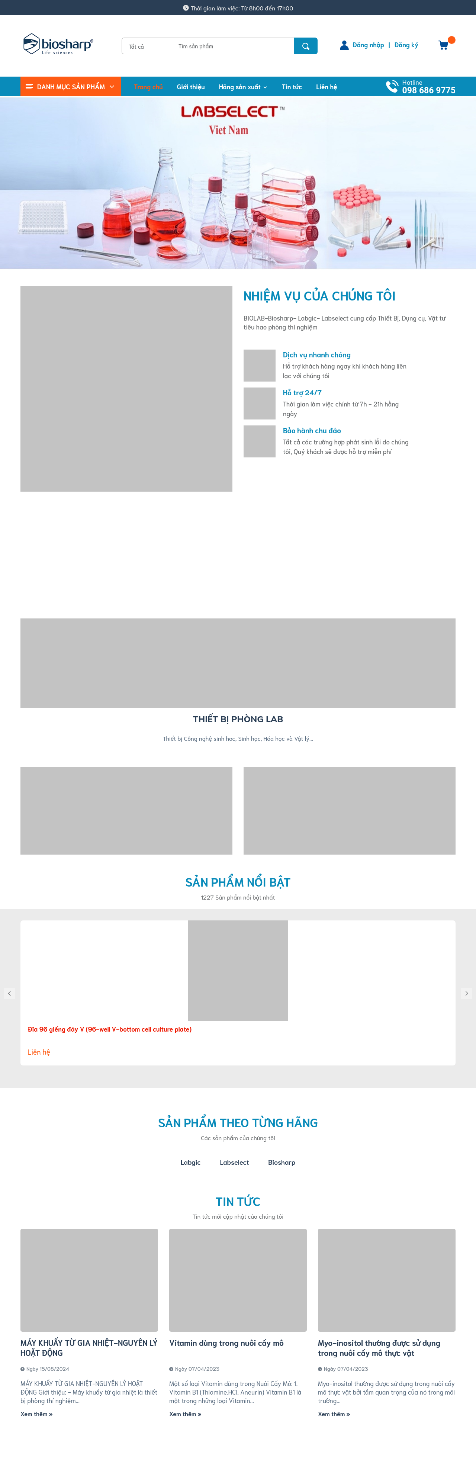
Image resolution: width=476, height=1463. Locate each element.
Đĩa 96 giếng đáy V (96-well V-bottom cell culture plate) (110, 1029)
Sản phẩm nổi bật (237, 881)
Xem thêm (36, 1413)
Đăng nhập (368, 44)
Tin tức (237, 1200)
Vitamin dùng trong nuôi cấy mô (226, 1342)
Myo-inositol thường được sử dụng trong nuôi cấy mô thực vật (379, 1347)
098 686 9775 (429, 91)
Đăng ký (406, 44)
